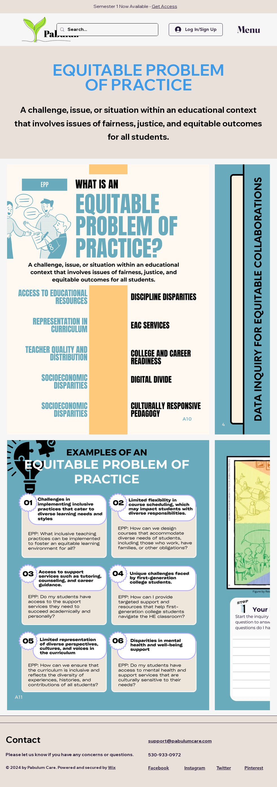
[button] (244, 29)
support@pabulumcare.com (180, 741)
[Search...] (107, 30)
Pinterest (253, 768)
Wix (112, 767)
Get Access (164, 6)
